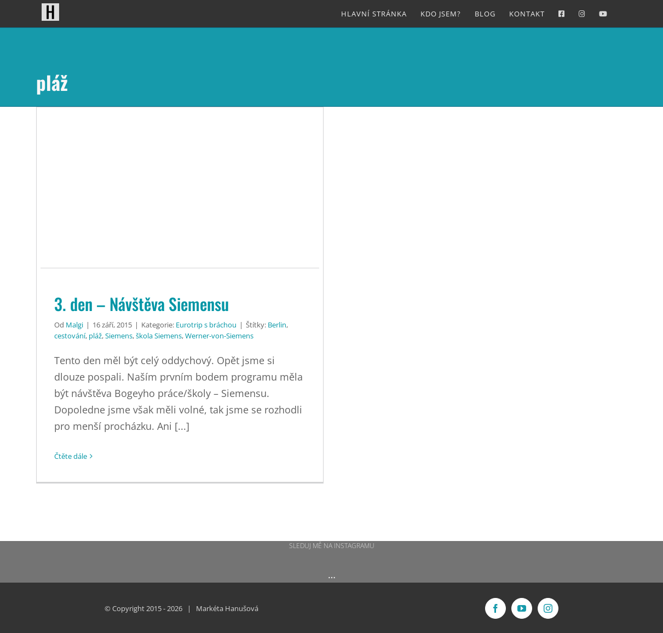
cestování (69, 336)
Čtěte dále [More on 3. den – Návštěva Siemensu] (70, 456)
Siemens (118, 336)
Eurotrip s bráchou (206, 325)
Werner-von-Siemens (219, 336)
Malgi (74, 325)
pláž (95, 336)
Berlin (277, 325)
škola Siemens (159, 336)
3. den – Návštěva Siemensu (141, 303)
